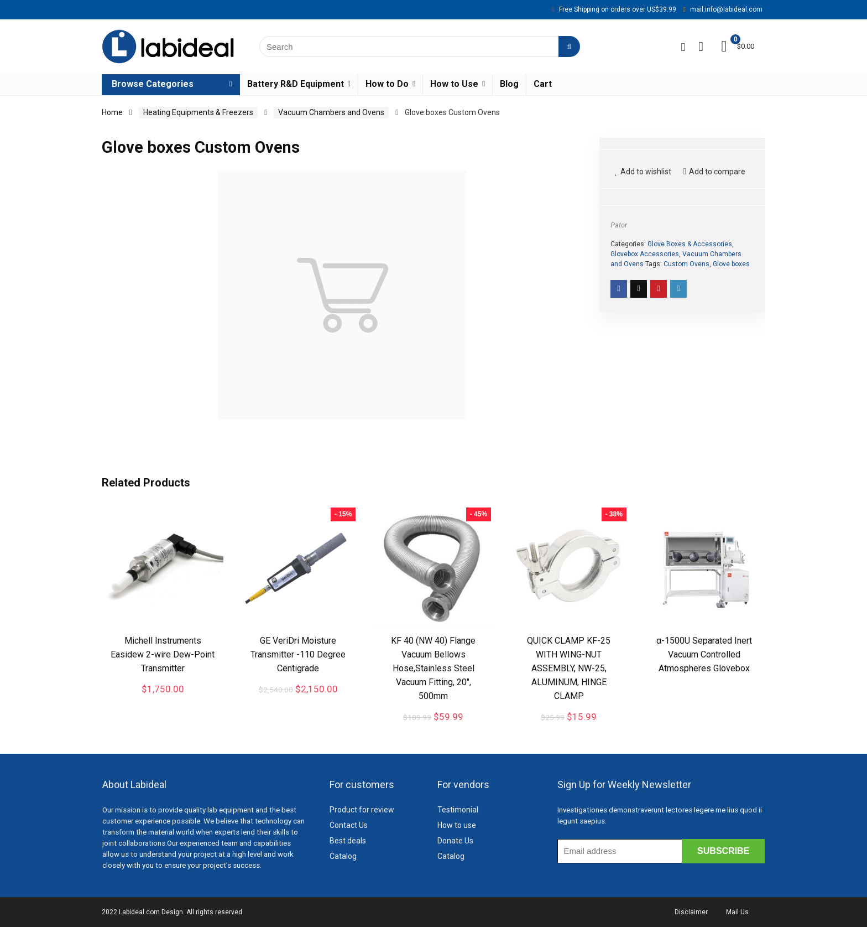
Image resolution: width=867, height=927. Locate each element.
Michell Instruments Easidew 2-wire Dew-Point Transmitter (163, 654)
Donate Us (455, 840)
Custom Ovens (686, 264)
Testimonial (457, 809)
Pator (618, 225)
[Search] (569, 46)
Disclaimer (691, 912)
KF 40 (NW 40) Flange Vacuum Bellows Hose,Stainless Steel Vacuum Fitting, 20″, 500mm (433, 668)
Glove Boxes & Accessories (689, 244)
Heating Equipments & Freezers (198, 112)
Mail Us (737, 912)
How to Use (454, 84)
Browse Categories (153, 84)
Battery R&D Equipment (295, 84)
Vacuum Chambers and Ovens (331, 112)
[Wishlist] (700, 46)
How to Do (387, 84)
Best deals (348, 840)
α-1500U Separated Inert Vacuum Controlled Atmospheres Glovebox (704, 654)
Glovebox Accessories (644, 254)
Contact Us (349, 825)
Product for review (362, 809)
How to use (456, 825)
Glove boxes (731, 264)
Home (112, 112)
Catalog (343, 856)
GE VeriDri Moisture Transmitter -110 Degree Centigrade (298, 654)
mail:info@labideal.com (726, 9)
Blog (509, 84)
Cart (543, 84)
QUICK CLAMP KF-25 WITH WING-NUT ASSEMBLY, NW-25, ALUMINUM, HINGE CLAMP (568, 668)
